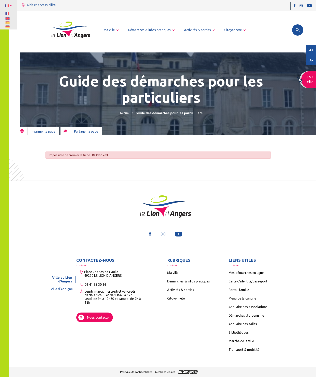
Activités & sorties (180, 290)
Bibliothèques (239, 332)
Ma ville (172, 273)
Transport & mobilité (244, 349)
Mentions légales (165, 371)
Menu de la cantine (242, 298)
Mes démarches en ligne (246, 273)
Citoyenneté (176, 298)
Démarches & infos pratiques (188, 281)
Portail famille (239, 290)
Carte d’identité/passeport (248, 281)
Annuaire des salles (243, 324)
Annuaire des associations (248, 307)
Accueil (125, 113)
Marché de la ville (241, 341)
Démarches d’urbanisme (246, 315)
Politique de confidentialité (136, 371)
